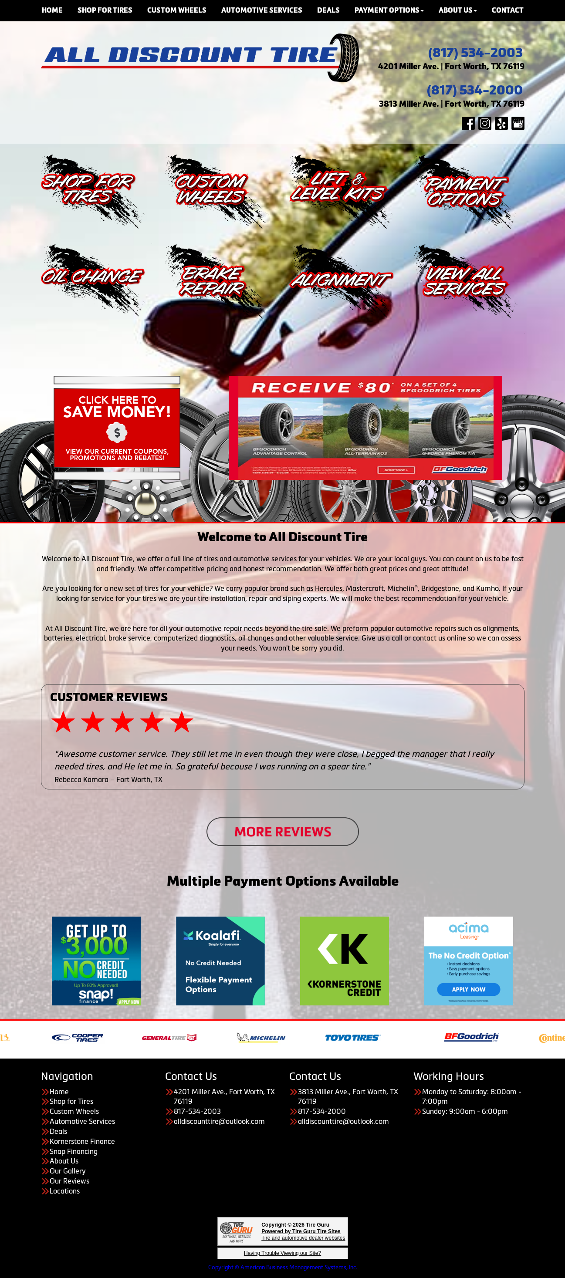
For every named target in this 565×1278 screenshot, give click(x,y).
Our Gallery (68, 1171)
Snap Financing (74, 1151)
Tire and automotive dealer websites (303, 1234)
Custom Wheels (74, 1111)
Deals (58, 1131)
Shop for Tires (71, 1101)
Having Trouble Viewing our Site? (282, 1253)
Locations (65, 1191)
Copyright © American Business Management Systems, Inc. (282, 1267)
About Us (64, 1161)
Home (59, 1092)
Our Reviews (69, 1181)
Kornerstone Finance (82, 1141)
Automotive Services (82, 1121)
